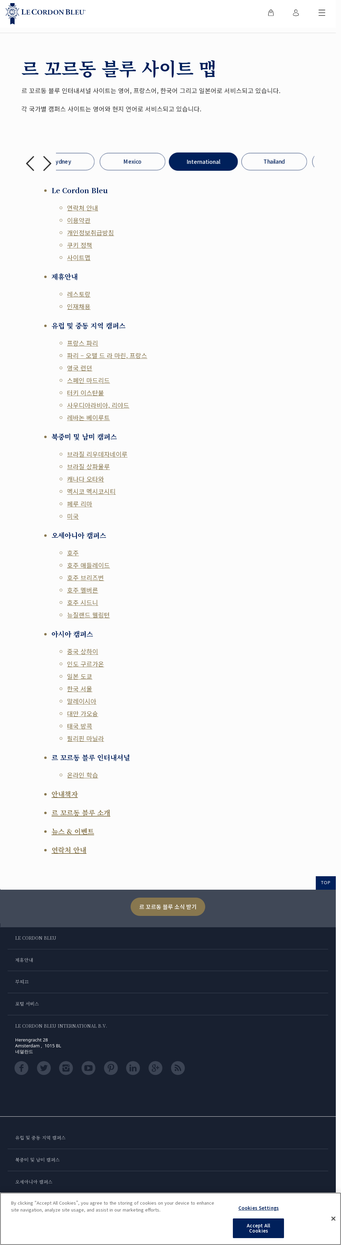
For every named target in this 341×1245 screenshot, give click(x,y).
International (203, 161)
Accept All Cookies (258, 1228)
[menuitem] (270, 14)
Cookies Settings (258, 1208)
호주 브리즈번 (85, 577)
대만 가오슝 (82, 713)
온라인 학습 (82, 774)
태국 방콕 (79, 725)
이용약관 (79, 220)
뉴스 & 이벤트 (72, 831)
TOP (326, 882)
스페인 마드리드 (88, 380)
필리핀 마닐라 (85, 738)
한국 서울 (79, 688)
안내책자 (64, 794)
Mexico (132, 162)
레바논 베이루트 (88, 417)
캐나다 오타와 (85, 478)
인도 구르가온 (85, 663)
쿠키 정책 (79, 244)
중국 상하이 (82, 651)
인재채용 (79, 306)
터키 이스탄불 (85, 392)
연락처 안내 (82, 207)
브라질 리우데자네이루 (97, 453)
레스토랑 (79, 293)
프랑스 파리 (82, 342)
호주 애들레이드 (88, 565)
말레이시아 (81, 700)
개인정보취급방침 (90, 232)
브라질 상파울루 (88, 466)
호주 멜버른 (82, 589)
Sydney (61, 162)
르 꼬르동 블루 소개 (80, 813)
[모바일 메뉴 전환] (322, 14)
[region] (170, 1219)
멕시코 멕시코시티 (91, 491)
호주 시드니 (82, 602)
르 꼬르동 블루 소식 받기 (168, 906)
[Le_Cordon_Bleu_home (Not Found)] (45, 14)
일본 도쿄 (79, 676)
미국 (73, 516)
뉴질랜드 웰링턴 (88, 614)
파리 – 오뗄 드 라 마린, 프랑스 (107, 355)
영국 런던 (79, 367)
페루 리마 (79, 503)
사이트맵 (79, 257)
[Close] (333, 1218)
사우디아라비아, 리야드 (98, 405)
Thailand (274, 162)
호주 (73, 552)
